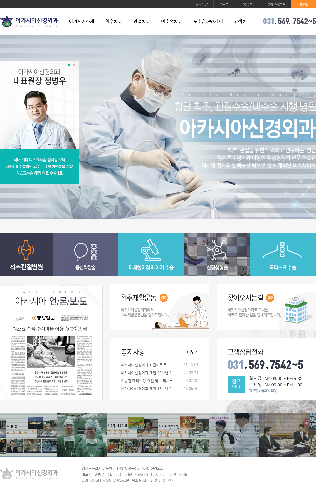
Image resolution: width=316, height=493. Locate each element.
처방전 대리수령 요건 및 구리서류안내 (150, 381)
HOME (303, 4)
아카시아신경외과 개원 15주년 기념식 (150, 388)
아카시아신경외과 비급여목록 (143, 365)
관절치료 (141, 21)
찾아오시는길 (276, 4)
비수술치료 (171, 21)
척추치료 (113, 21)
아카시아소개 (81, 21)
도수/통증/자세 (208, 21)
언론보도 (225, 4)
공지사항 (202, 4)
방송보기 (249, 4)
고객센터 (242, 21)
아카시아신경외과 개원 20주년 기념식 (150, 373)
